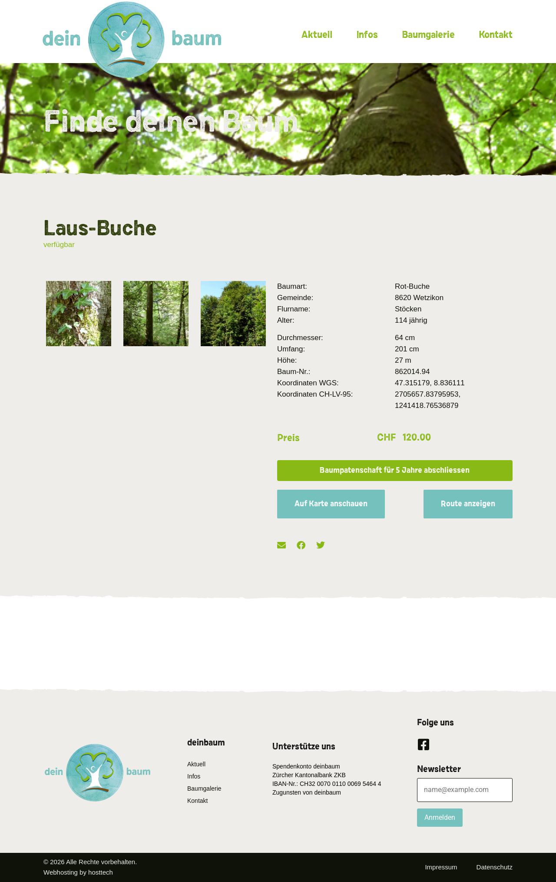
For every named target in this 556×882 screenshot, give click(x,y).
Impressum (441, 867)
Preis (288, 438)
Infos (367, 35)
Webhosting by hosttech (78, 872)
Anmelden (439, 817)
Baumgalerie (428, 35)
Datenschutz (495, 867)
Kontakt (496, 35)
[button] (395, 470)
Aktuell (316, 35)
